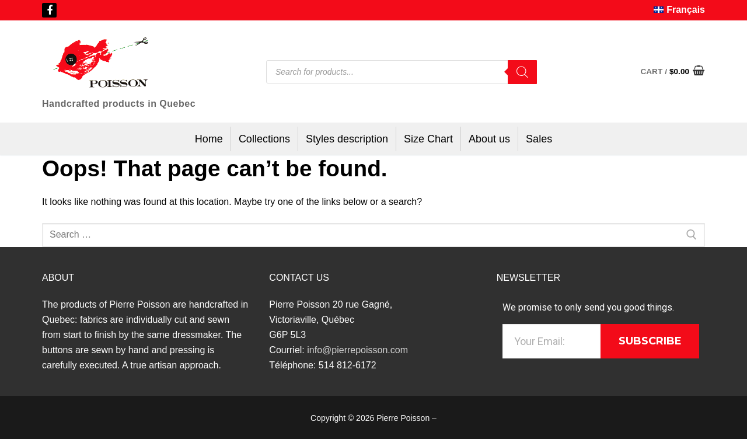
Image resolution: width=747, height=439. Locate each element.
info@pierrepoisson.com (357, 350)
